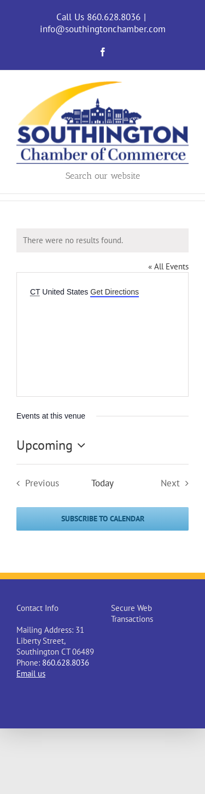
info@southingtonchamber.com (103, 29)
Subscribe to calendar (102, 519)
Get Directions (114, 291)
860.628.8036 (65, 662)
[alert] (102, 240)
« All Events (168, 266)
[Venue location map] (102, 339)
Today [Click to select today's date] (102, 483)
